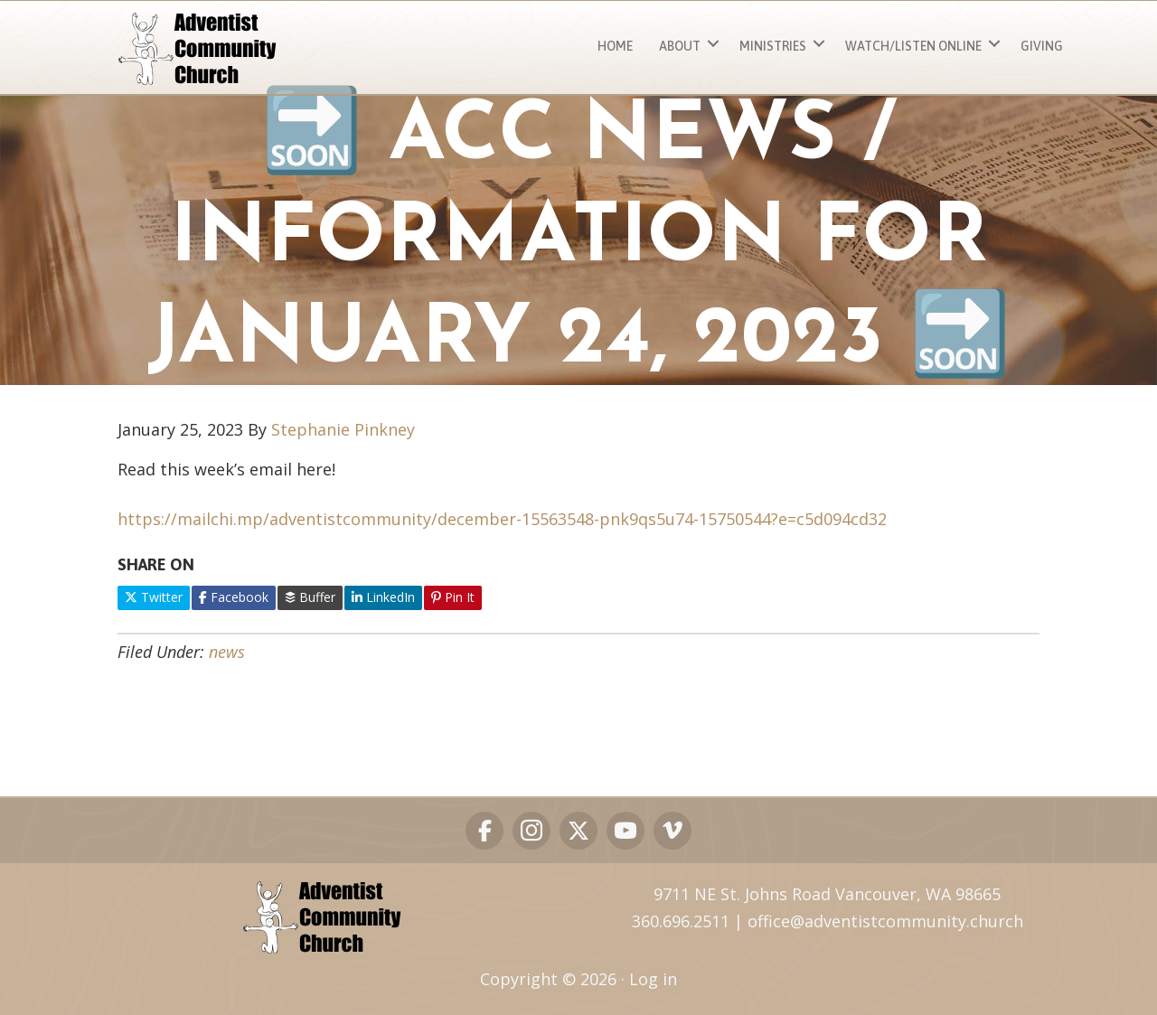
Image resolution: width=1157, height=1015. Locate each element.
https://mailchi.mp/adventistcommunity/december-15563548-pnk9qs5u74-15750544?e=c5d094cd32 (502, 519)
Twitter (154, 597)
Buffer (310, 597)
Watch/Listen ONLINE (913, 46)
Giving (1042, 46)
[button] (713, 44)
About (680, 46)
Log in (653, 979)
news (227, 652)
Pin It (453, 597)
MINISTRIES (772, 46)
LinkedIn (383, 597)
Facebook (233, 597)
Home (615, 46)
